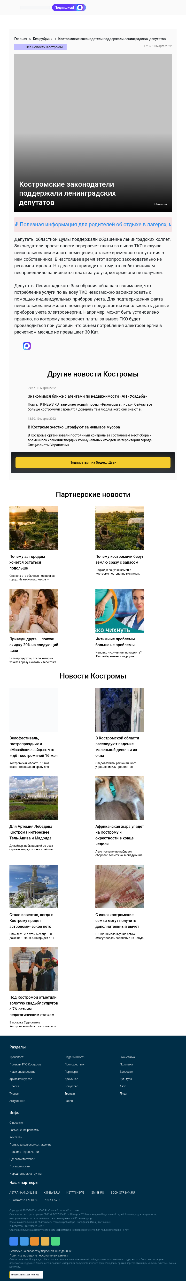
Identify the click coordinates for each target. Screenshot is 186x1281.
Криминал (71, 1079)
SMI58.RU (97, 1192)
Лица (123, 1093)
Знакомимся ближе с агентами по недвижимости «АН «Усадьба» (87, 396)
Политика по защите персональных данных (38, 1255)
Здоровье (126, 1071)
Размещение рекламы (24, 1130)
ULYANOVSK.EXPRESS (23, 1200)
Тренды (70, 1093)
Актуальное (17, 1101)
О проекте (16, 1122)
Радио (69, 1101)
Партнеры (71, 1071)
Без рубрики (43, 39)
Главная (20, 39)
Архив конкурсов (20, 1079)
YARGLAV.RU (53, 1200)
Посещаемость (19, 1166)
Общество (71, 1086)
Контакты (16, 1137)
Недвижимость (75, 1057)
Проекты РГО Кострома (25, 1064)
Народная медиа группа (25, 1173)
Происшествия (75, 1064)
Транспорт (16, 1057)
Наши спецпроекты (22, 1071)
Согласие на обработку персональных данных (40, 1251)
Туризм (14, 1093)
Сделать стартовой (22, 1159)
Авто (123, 1086)
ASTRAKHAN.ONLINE (23, 1192)
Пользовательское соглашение (30, 1144)
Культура (126, 1079)
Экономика (127, 1057)
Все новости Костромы (44, 47)
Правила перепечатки (24, 1152)
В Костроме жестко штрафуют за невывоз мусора (74, 427)
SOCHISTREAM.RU (123, 1192)
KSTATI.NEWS (75, 1192)
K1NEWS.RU (52, 1192)
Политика (126, 1064)
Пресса (14, 1086)
